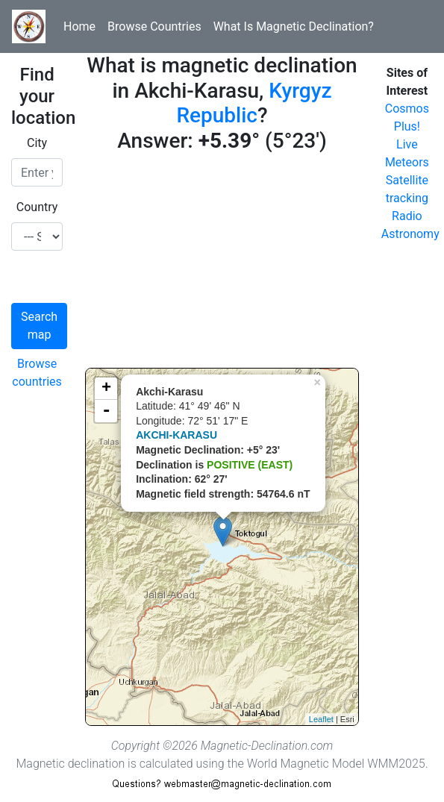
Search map (39, 326)
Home (79, 26)
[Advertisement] (222, 263)
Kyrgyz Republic (253, 103)
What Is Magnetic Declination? (293, 26)
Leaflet (321, 719)
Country (37, 207)
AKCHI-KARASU (176, 435)
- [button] (106, 411)
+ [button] (106, 388)
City (37, 143)
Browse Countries (154, 26)
